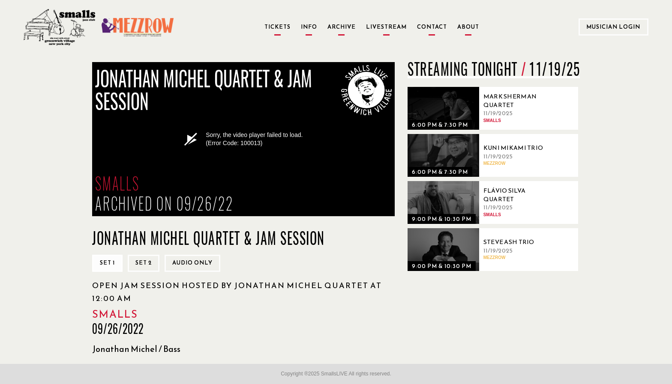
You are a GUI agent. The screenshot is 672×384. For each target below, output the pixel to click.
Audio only (192, 263)
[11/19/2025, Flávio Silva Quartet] (480, 202)
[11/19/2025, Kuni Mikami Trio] (480, 155)
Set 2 (143, 263)
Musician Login (613, 27)
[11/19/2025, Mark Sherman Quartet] (480, 108)
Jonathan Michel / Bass (136, 348)
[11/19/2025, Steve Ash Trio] (480, 249)
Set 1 (107, 263)
